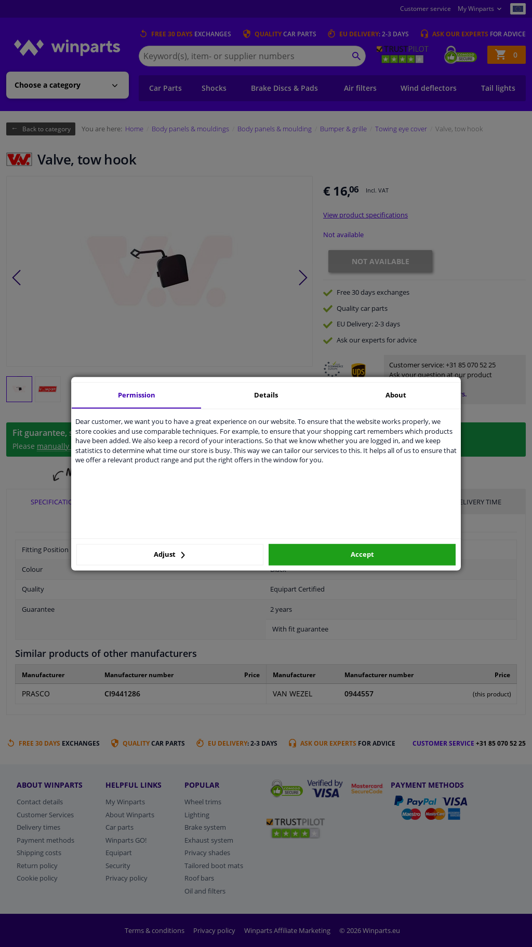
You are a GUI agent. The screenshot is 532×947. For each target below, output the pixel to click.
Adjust (169, 554)
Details (266, 395)
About (395, 395)
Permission (136, 395)
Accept (362, 554)
